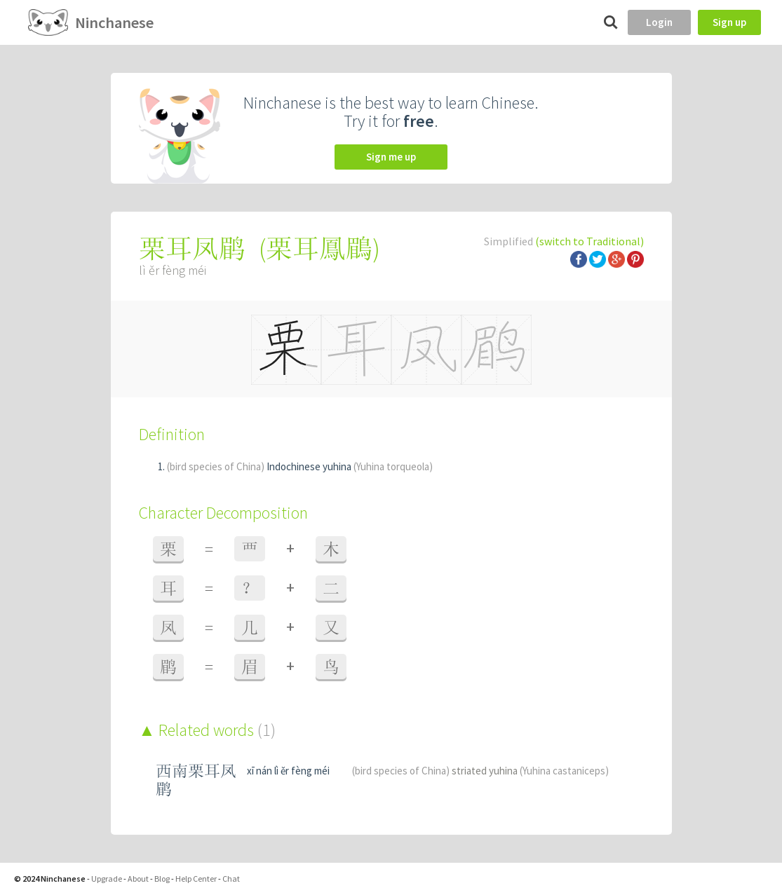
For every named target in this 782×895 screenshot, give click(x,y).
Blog (162, 878)
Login (659, 22)
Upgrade (106, 878)
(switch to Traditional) (589, 241)
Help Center (196, 878)
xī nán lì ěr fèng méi (288, 770)
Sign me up (391, 156)
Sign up (729, 22)
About (138, 878)
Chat (231, 878)
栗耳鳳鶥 (319, 248)
